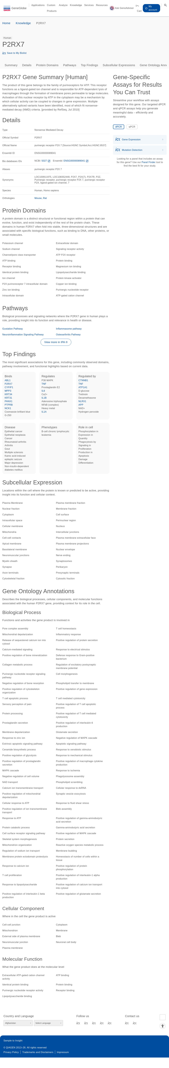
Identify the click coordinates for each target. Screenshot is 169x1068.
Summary (11, 65)
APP (81, 405)
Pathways (69, 65)
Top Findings (89, 65)
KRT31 (8, 398)
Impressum (63, 1052)
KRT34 (8, 394)
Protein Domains (47, 65)
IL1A (44, 412)
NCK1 (8, 408)
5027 (46, 161)
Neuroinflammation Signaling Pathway (23, 334)
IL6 (43, 391)
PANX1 (8, 401)
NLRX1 (82, 401)
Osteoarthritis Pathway (68, 334)
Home (6, 23)
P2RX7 (8, 384)
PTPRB (9, 405)
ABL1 (8, 380)
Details (26, 65)
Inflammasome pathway (69, 328)
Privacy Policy (11, 1052)
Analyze (63, 5)
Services (89, 5)
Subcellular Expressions (119, 65)
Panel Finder (149, 162)
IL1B (44, 398)
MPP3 (8, 391)
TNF (44, 384)
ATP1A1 (83, 387)
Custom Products (52, 8)
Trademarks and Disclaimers (37, 1052)
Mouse (38, 198)
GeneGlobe (19, 8)
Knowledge (76, 5)
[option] (7, 38)
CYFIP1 (9, 387)
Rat (45, 198)
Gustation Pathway (12, 328)
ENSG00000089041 (76, 161)
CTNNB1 (83, 380)
